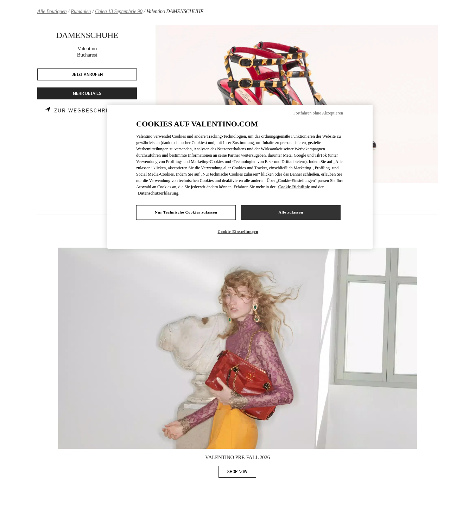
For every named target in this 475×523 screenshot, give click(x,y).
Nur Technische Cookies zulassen (186, 212)
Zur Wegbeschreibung (91, 110)
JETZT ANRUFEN (87, 74)
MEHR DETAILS (87, 93)
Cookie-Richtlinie (294, 186)
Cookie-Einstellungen (237, 231)
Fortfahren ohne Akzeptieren (318, 113)
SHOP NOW (241, 473)
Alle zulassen (291, 212)
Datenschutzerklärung (158, 193)
